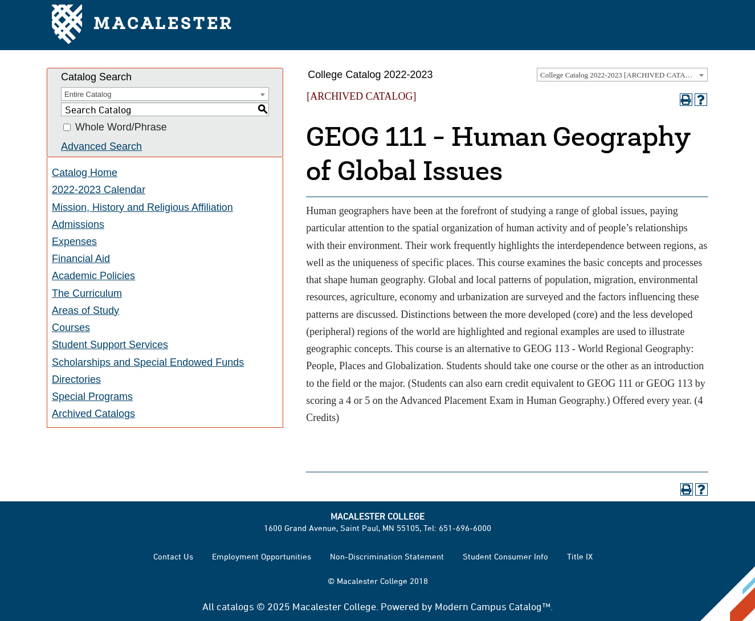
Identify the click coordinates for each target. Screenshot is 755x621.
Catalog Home (84, 172)
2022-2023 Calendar (98, 189)
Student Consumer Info (505, 556)
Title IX (580, 556)
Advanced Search (101, 146)
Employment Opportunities (261, 556)
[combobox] (622, 74)
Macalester (143, 25)
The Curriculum (87, 293)
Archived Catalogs (93, 413)
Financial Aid (81, 258)
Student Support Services (110, 344)
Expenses (74, 241)
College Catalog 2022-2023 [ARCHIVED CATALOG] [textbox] (621, 75)
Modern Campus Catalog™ (492, 606)
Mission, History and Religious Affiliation (142, 207)
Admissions (78, 224)
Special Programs (92, 396)
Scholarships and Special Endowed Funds (148, 362)
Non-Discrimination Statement (387, 556)
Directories (76, 379)
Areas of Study (85, 310)
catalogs (235, 606)
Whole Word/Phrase (121, 127)
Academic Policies (93, 275)
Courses (71, 327)
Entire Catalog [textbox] (87, 94)
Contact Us (173, 556)
